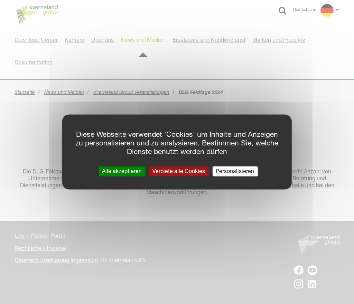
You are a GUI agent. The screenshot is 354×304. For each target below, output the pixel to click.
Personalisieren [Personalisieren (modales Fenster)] (235, 171)
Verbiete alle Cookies (178, 171)
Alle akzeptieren (122, 171)
